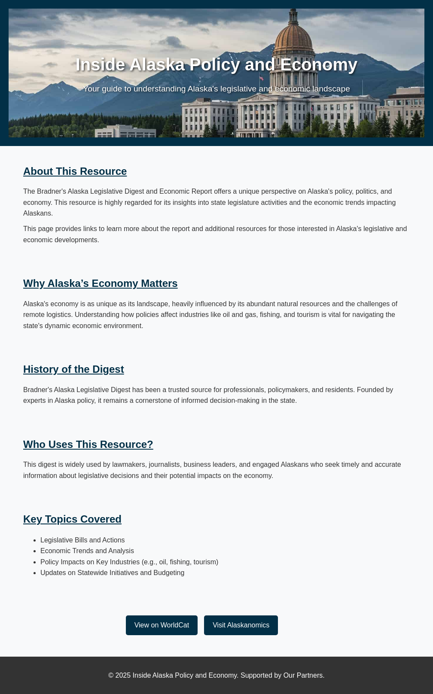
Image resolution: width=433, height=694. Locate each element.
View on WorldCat (161, 625)
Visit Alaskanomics (241, 625)
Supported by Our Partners (282, 675)
